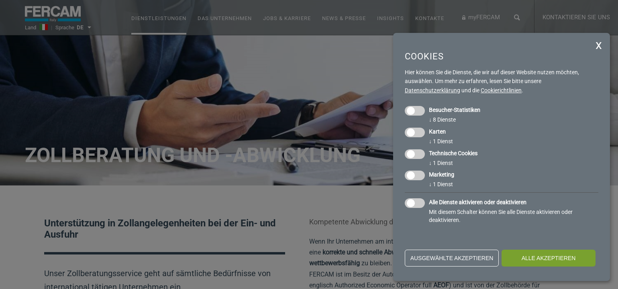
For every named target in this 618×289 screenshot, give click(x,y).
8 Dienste (442, 119)
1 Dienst (441, 141)
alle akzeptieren (549, 258)
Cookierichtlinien (501, 90)
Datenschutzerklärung (432, 90)
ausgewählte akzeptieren (452, 258)
